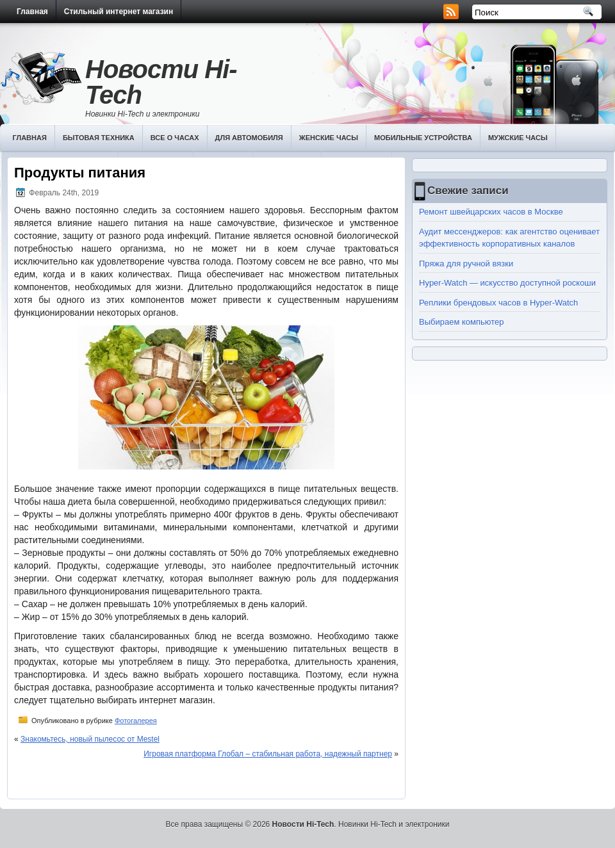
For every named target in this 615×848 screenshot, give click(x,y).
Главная (32, 11)
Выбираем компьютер (461, 322)
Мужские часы (518, 138)
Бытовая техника (99, 138)
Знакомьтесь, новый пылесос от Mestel (90, 739)
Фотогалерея (136, 720)
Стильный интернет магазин (118, 11)
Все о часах (175, 138)
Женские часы (328, 138)
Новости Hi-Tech (161, 82)
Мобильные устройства (423, 138)
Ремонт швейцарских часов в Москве (491, 211)
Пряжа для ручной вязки (466, 263)
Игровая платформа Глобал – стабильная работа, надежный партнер (268, 753)
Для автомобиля (249, 138)
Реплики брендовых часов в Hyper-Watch (498, 302)
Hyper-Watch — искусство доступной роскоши (507, 283)
